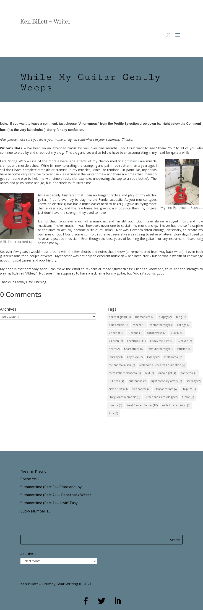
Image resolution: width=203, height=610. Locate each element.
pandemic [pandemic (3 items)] (188, 373)
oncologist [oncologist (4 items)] (167, 373)
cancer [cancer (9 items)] (139, 325)
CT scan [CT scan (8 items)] (116, 341)
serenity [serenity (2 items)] (193, 381)
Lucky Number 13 (35, 511)
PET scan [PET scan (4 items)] (116, 381)
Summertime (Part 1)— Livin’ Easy (49, 502)
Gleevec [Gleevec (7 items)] (185, 341)
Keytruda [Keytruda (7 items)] (135, 357)
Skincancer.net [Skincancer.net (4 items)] (166, 389)
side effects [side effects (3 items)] (118, 389)
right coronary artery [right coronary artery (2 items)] (166, 381)
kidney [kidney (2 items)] (153, 357)
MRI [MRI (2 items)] (149, 373)
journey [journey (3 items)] (115, 357)
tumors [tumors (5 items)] (115, 405)
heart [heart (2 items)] (114, 349)
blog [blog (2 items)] (181, 317)
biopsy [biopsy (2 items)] (165, 317)
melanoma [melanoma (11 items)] (173, 357)
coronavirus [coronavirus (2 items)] (156, 333)
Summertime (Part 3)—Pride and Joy (51, 486)
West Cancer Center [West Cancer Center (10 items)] (142, 405)
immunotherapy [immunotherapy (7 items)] (160, 349)
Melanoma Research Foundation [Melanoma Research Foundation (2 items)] (162, 365)
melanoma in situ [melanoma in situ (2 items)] (122, 365)
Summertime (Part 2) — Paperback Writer (55, 494)
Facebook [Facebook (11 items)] (136, 341)
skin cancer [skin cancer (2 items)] (141, 389)
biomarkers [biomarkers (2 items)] (144, 317)
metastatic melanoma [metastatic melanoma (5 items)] (125, 373)
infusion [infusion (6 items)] (184, 349)
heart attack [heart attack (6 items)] (133, 349)
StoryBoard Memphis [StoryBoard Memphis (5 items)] (124, 397)
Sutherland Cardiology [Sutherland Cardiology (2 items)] (161, 397)
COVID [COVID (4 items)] (177, 333)
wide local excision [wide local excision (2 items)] (176, 405)
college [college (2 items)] (183, 325)
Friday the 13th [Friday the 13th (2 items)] (161, 341)
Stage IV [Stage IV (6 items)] (189, 389)
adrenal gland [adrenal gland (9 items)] (120, 317)
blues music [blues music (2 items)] (118, 325)
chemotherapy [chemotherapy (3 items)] (161, 325)
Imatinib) (132, 161)
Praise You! (29, 478)
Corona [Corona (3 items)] (135, 333)
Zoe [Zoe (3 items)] (113, 413)
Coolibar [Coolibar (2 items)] (116, 333)
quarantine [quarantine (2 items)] (137, 381)
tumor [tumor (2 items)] (188, 397)
